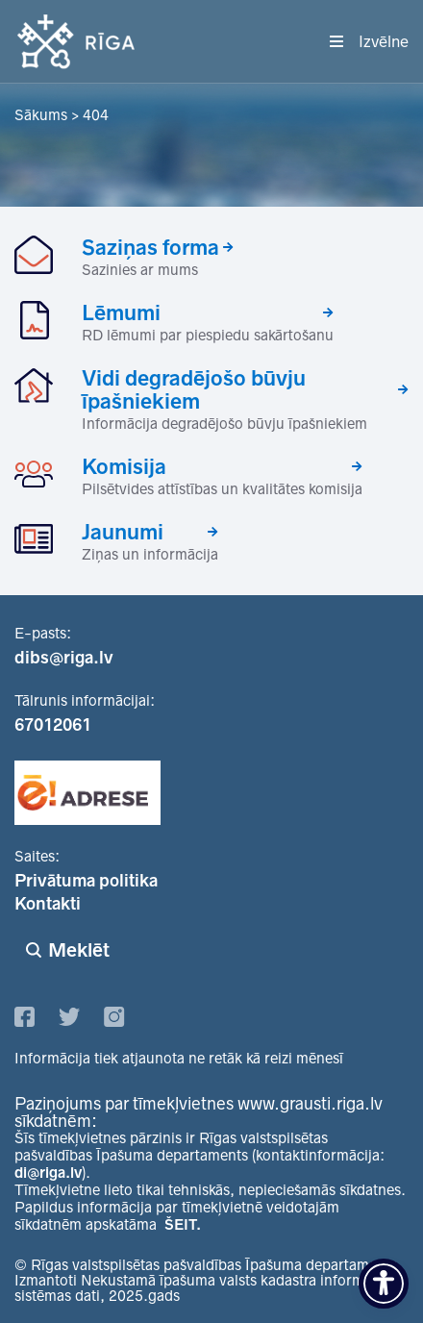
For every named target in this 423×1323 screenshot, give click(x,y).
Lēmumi (121, 312)
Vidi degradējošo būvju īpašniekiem (194, 389)
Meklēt (79, 950)
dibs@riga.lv (63, 657)
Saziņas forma (150, 247)
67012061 (52, 725)
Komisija (124, 466)
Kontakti (47, 903)
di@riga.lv (48, 1172)
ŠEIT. (182, 1224)
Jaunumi (122, 531)
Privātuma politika (86, 880)
